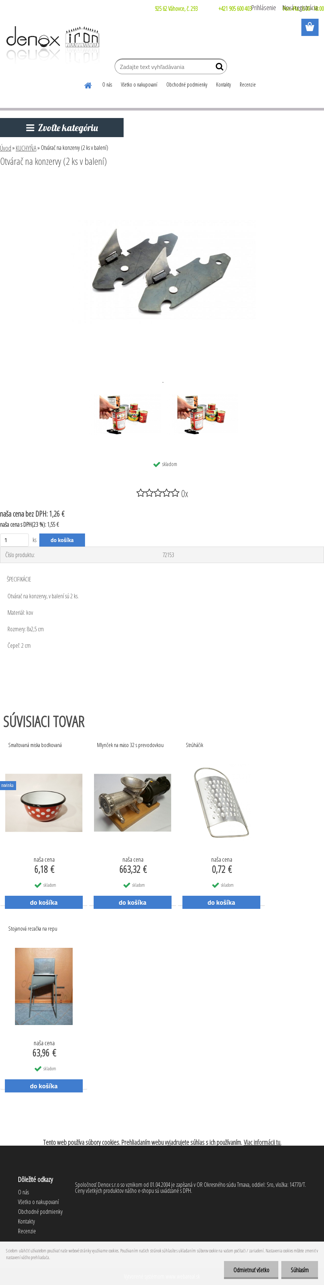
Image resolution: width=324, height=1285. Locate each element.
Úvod (5, 147)
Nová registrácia (300, 7)
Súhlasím (300, 1270)
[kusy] (14, 540)
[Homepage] (88, 84)
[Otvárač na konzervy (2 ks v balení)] (162, 182)
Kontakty (223, 84)
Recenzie (248, 84)
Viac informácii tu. (262, 1142)
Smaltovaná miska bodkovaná (35, 745)
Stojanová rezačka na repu (32, 928)
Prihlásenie (263, 7)
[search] (218, 68)
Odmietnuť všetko (251, 1270)
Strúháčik (194, 745)
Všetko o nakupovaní (139, 84)
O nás (107, 84)
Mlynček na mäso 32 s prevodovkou (130, 745)
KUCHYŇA (26, 147)
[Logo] (51, 45)
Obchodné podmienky (186, 84)
